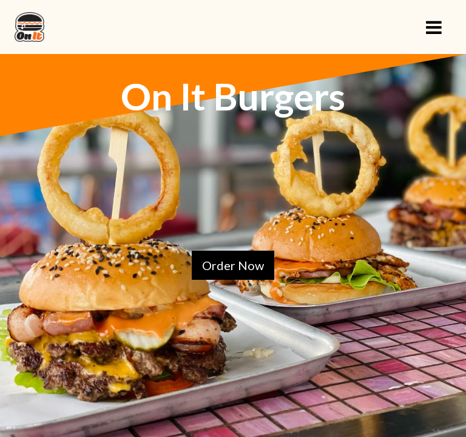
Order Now (233, 265)
